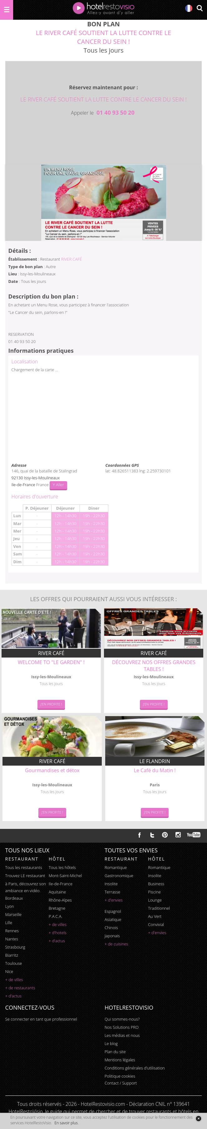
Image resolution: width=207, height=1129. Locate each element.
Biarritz (11, 955)
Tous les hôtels (62, 867)
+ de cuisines (116, 944)
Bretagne (57, 908)
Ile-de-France (60, 884)
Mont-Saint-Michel (65, 875)
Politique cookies (120, 1076)
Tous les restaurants (23, 867)
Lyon (9, 906)
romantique (116, 867)
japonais (112, 936)
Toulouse (13, 963)
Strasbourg (15, 947)
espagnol (113, 911)
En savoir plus (66, 1123)
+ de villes (14, 979)
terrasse (112, 892)
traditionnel (159, 908)
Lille (8, 922)
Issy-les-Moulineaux (42, 478)
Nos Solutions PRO (122, 1027)
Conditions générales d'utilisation (135, 1068)
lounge (155, 900)
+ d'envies (114, 900)
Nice (9, 971)
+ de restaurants (20, 988)
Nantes (11, 939)
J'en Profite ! (51, 704)
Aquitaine (57, 892)
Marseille (13, 914)
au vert (154, 916)
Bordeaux (14, 898)
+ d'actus (13, 996)
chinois (111, 927)
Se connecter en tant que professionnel (41, 1019)
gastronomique (119, 875)
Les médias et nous (122, 1035)
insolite (111, 884)
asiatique (113, 919)
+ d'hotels (58, 932)
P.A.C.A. (55, 916)
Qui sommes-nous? (122, 1019)
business (156, 884)
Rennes (12, 931)
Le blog (111, 1043)
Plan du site (115, 1051)
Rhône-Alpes (60, 900)
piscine (154, 892)
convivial (156, 924)
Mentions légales (120, 1060)
